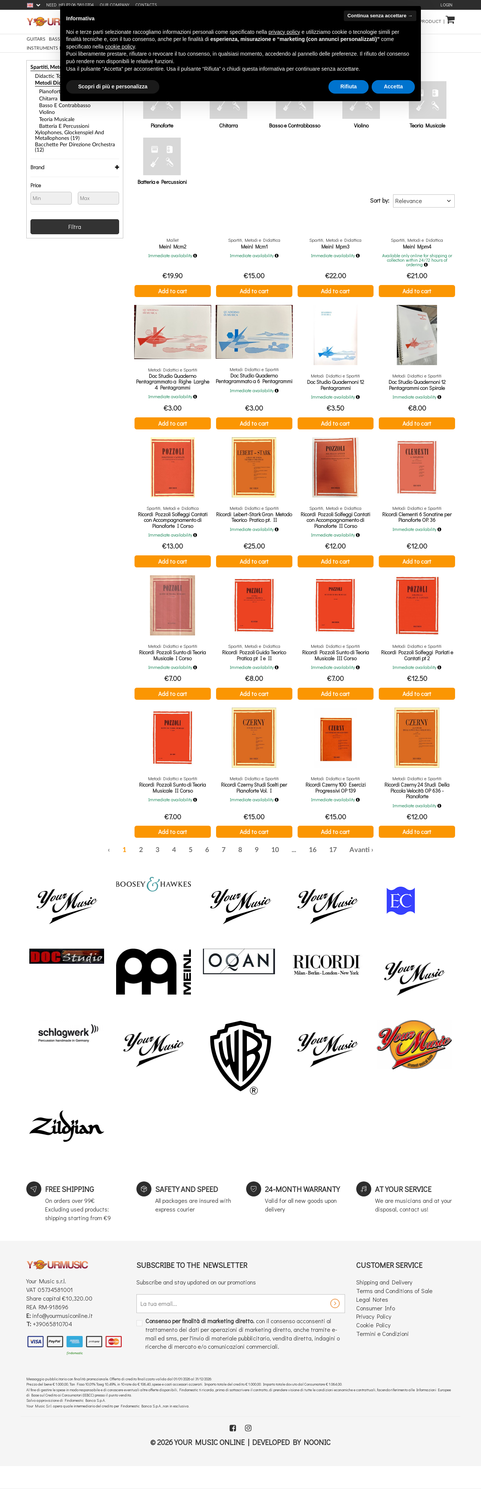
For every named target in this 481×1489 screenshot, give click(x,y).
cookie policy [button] (120, 47)
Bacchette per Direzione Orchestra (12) (73, 138)
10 (275, 872)
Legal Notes (372, 1321)
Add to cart (172, 291)
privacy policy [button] (284, 32)
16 (312, 872)
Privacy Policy (373, 1338)
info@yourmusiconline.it (62, 1337)
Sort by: (379, 200)
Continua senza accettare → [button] (380, 15)
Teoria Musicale (54, 116)
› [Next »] (372, 872)
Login (446, 5)
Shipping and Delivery (384, 1304)
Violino (46, 109)
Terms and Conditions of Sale (394, 1312)
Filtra (74, 214)
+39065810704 (52, 1346)
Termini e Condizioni (382, 1356)
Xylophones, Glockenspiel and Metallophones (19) (65, 130)
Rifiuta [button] (348, 86)
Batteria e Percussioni (60, 122)
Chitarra (47, 96)
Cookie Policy (373, 1347)
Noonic (317, 1464)
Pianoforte (49, 90)
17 (333, 872)
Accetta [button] (393, 86)
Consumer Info (375, 1330)
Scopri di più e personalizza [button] (112, 86)
